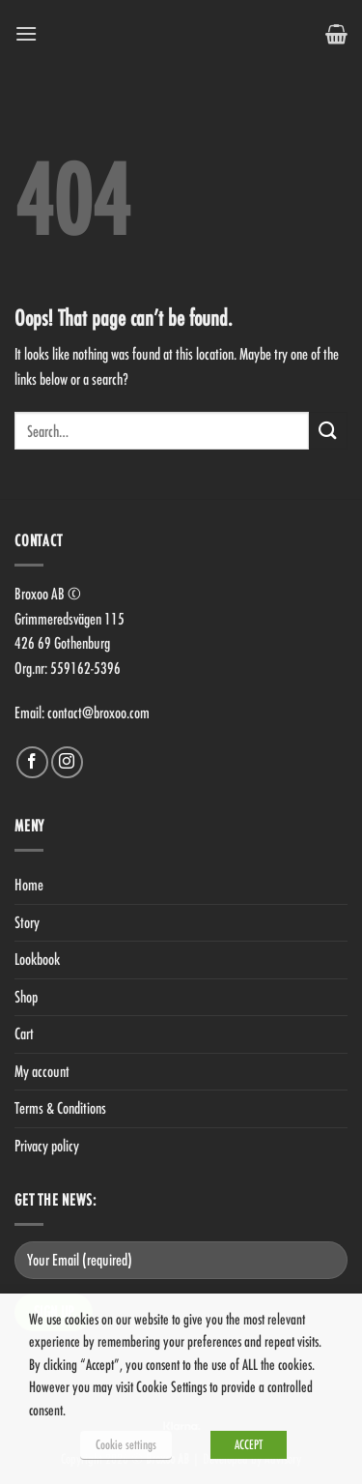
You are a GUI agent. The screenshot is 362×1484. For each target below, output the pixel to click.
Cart (24, 1033)
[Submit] (328, 431)
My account (42, 1071)
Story (27, 922)
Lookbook (37, 959)
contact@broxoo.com (98, 712)
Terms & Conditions (60, 1108)
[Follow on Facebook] (32, 762)
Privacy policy (46, 1145)
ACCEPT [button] (249, 1444)
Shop (26, 996)
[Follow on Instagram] (67, 762)
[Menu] (26, 33)
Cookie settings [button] (126, 1444)
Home (28, 884)
